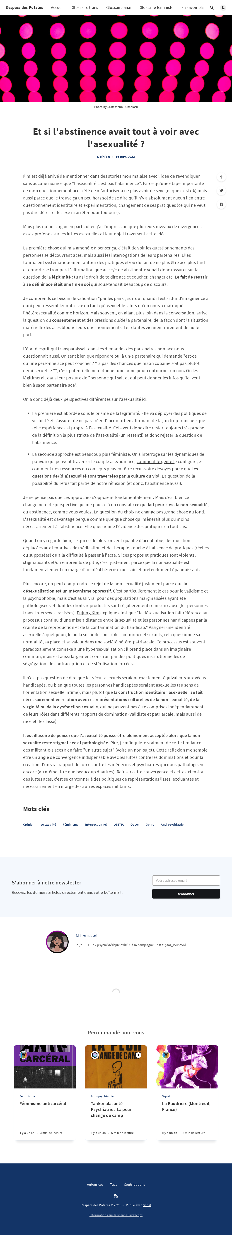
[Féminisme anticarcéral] (45, 1120)
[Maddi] (95, 1055)
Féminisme (70, 824)
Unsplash (131, 107)
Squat (166, 1096)
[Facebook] (221, 204)
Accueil (57, 7)
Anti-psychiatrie (172, 824)
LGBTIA (119, 824)
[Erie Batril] (23, 1055)
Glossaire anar (119, 7)
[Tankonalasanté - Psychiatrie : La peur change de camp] (116, 1120)
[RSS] (116, 1196)
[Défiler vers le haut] (221, 177)
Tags (113, 1184)
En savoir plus (196, 7)
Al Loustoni (86, 936)
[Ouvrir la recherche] (211, 7)
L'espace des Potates (24, 7)
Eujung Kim (88, 612)
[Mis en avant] (138, 1055)
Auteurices (95, 1184)
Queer (134, 824)
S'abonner (186, 893)
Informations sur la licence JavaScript (116, 1215)
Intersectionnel (96, 824)
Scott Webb (115, 107)
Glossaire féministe (157, 7)
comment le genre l (155, 461)
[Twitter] (221, 190)
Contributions (134, 1184)
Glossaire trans (85, 7)
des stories (110, 176)
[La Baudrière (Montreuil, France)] (187, 1120)
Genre (150, 824)
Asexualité (48, 824)
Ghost (147, 1205)
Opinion (103, 156)
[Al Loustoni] (57, 942)
